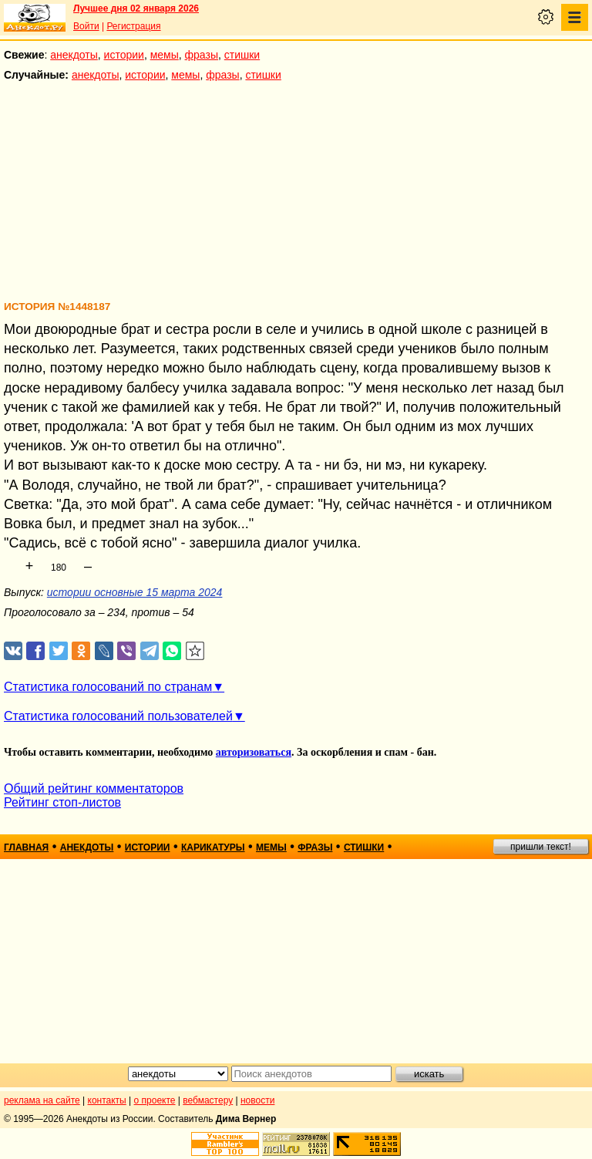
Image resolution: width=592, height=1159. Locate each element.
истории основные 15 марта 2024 (135, 592)
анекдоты (74, 55)
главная (26, 847)
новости (257, 1100)
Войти (86, 26)
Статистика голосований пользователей (118, 716)
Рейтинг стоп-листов (62, 802)
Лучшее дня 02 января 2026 (136, 8)
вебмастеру (208, 1100)
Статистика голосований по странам (108, 686)
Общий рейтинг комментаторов (93, 788)
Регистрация (133, 26)
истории (124, 55)
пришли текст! (540, 846)
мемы (164, 55)
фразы (201, 55)
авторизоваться (253, 752)
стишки (242, 55)
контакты (107, 1100)
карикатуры (213, 847)
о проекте (155, 1100)
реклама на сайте (42, 1100)
